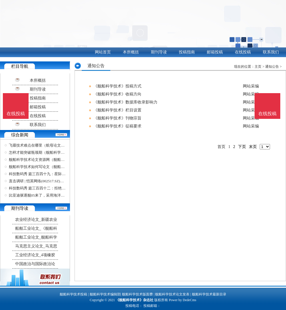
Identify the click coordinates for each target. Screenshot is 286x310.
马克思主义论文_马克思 (36, 246)
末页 (253, 147)
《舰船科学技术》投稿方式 (117, 86)
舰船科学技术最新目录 (209, 294)
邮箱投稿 (215, 52)
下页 (242, 147)
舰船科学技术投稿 (73, 294)
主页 (258, 67)
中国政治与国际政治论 (35, 264)
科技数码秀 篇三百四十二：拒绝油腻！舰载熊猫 (48, 188)
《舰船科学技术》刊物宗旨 (117, 118)
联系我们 (271, 52)
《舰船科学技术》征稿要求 (117, 126)
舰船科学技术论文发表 (172, 294)
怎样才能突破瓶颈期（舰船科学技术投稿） (44, 152)
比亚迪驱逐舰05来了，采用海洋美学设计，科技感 (50, 195)
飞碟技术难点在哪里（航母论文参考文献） (44, 145)
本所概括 (131, 52)
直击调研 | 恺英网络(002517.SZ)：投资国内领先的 (49, 181)
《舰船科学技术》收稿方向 (117, 94)
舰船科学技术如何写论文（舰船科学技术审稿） (48, 167)
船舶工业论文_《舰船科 (36, 228)
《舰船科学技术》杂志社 (134, 300)
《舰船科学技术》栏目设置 (117, 110)
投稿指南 (187, 52)
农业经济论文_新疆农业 (36, 219)
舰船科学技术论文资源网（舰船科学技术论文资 (48, 159)
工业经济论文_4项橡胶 (35, 255)
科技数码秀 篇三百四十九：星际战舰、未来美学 (48, 174)
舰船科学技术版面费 (137, 294)
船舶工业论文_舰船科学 (36, 237)
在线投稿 (243, 52)
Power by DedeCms (182, 300)
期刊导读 (159, 52)
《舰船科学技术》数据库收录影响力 (125, 102)
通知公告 (272, 67)
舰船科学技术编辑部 (105, 294)
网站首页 (103, 52)
